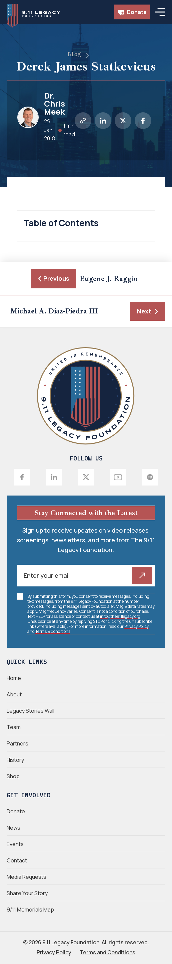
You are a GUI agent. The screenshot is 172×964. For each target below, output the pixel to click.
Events (15, 844)
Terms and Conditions (107, 952)
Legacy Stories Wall (30, 710)
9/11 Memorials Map (30, 909)
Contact (17, 860)
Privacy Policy (136, 626)
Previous (53, 278)
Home (14, 678)
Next (147, 311)
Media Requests (26, 876)
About (14, 694)
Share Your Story (27, 893)
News (13, 827)
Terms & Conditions (52, 631)
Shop (13, 776)
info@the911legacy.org (120, 616)
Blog (74, 54)
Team (14, 727)
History (15, 760)
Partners (17, 743)
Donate (132, 12)
